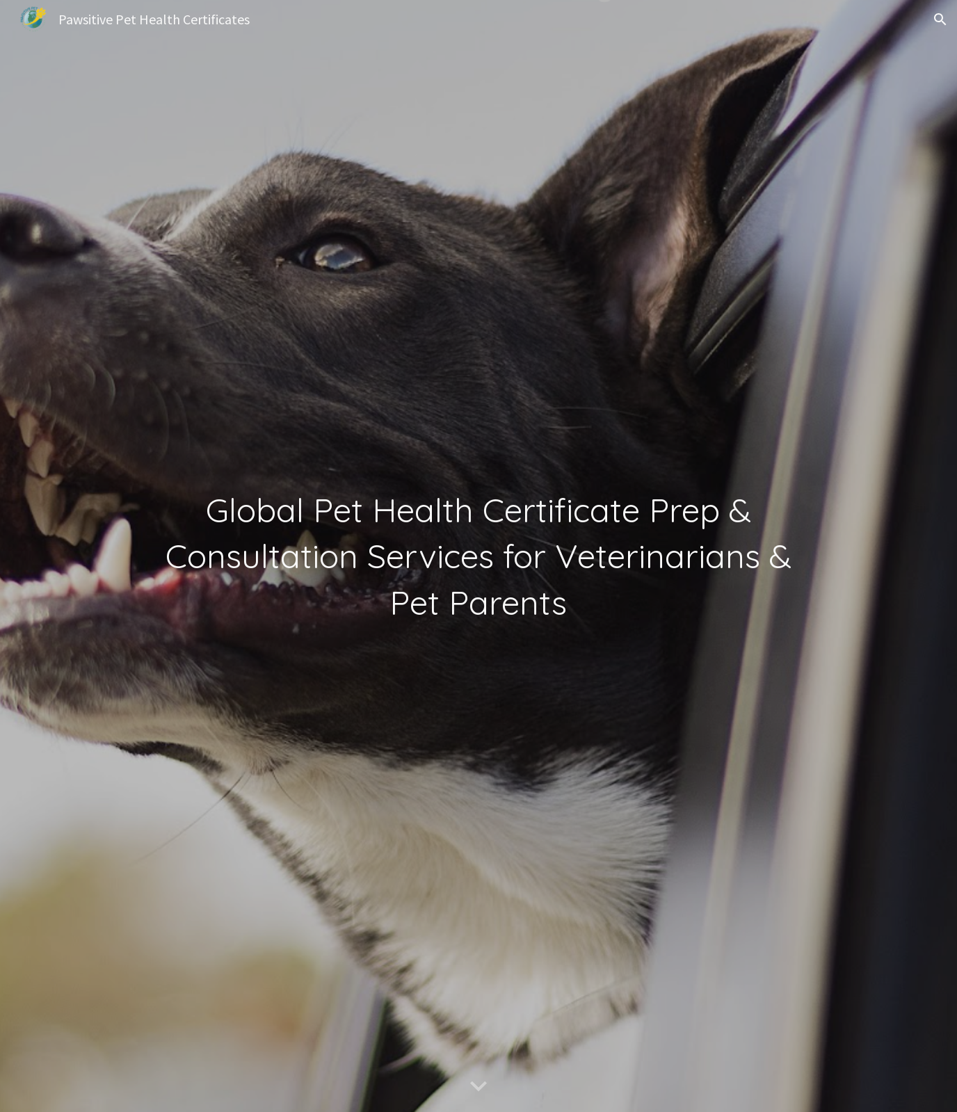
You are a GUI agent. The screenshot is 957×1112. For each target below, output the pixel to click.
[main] (478, 556)
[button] (940, 19)
